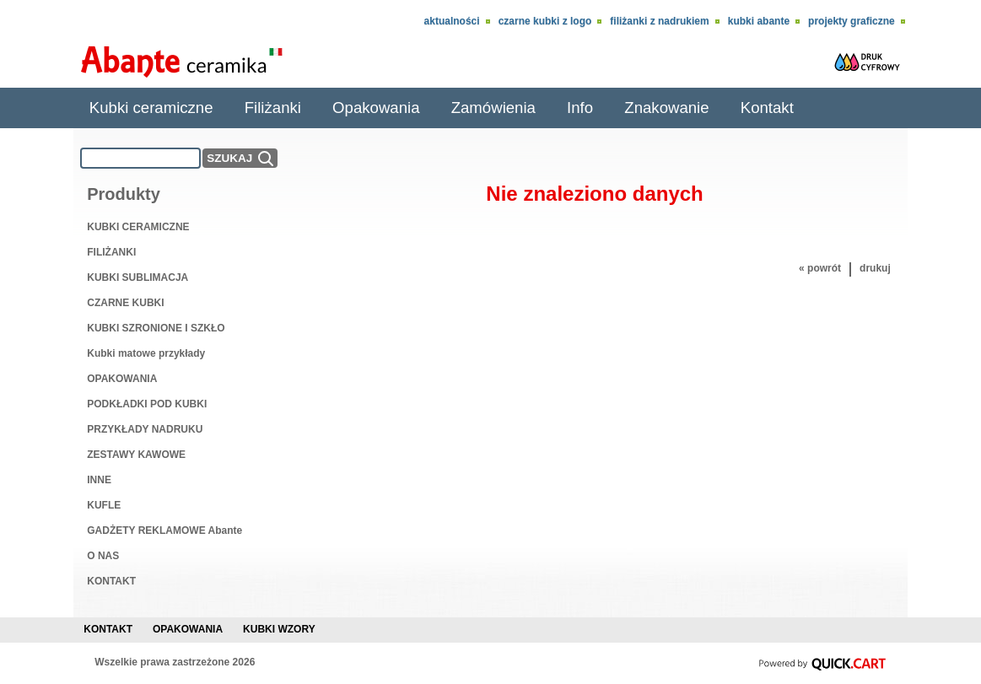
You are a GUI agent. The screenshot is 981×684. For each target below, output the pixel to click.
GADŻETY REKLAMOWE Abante (164, 530)
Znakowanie (666, 107)
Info (580, 107)
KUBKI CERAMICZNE (138, 227)
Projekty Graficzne (851, 21)
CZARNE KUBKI (125, 303)
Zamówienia (493, 107)
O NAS (103, 556)
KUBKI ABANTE (759, 21)
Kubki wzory (279, 629)
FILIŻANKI (111, 252)
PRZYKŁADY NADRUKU (144, 429)
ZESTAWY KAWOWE (136, 454)
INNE (99, 480)
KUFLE (104, 505)
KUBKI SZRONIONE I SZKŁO (155, 328)
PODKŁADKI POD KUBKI (147, 404)
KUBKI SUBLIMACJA (137, 277)
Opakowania (375, 107)
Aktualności (452, 21)
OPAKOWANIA (122, 379)
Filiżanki (273, 107)
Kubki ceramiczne (151, 107)
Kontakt (767, 107)
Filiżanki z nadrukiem (659, 21)
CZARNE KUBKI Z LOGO (545, 21)
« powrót (820, 268)
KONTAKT (111, 581)
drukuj (875, 268)
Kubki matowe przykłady (146, 353)
